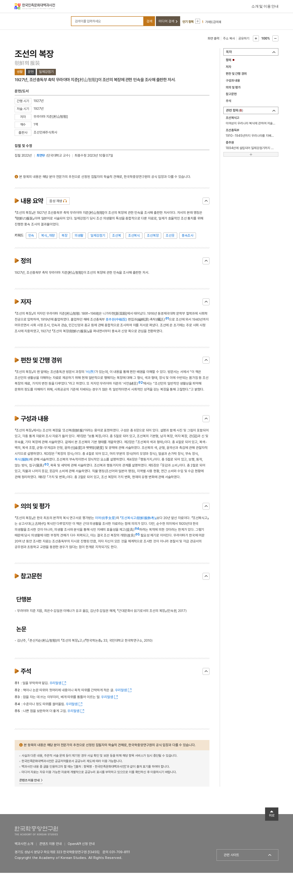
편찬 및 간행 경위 (236, 74)
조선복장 (153, 236)
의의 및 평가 (233, 88)
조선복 (116, 236)
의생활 (79, 236)
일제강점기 (97, 236)
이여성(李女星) (105, 519)
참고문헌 (231, 95)
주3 (46, 465)
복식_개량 (47, 236)
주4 (136, 529)
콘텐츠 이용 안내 (29, 781)
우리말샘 (55, 684)
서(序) (90, 373)
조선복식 (134, 236)
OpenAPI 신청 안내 (81, 845)
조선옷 (170, 236)
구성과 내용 (233, 81)
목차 (229, 53)
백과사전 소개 (24, 845)
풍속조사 (187, 236)
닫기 (206, 201)
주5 (137, 535)
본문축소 (275, 39)
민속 (31, 236)
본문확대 (256, 39)
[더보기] (250, 155)
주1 (167, 319)
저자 (228, 68)
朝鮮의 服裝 (27, 64)
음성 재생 (55, 202)
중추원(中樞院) (116, 320)
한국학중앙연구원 (36, 831)
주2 (140, 384)
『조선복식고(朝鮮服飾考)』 (138, 519)
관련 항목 (234, 112)
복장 (65, 236)
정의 (228, 61)
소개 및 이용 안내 (264, 7)
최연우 (41, 156)
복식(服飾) (22, 460)
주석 (228, 102)
